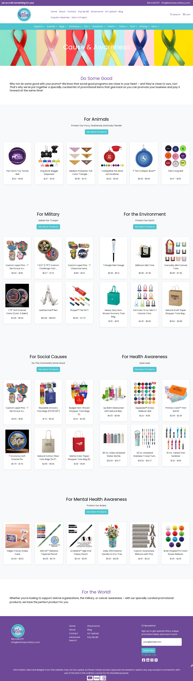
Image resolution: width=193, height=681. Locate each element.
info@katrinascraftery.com (175, 2)
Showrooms (97, 11)
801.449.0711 (153, 2)
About (62, 11)
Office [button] (122, 26)
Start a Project (79, 17)
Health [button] (110, 26)
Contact (71, 11)
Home (54, 11)
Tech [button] (132, 26)
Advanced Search (74, 639)
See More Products (97, 131)
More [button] (154, 26)
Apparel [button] (38, 26)
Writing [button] (143, 26)
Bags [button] (61, 26)
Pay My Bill (83, 11)
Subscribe (148, 650)
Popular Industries (60, 17)
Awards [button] (51, 26)
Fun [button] (86, 26)
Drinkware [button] (74, 26)
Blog (120, 11)
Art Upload (110, 11)
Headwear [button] (97, 26)
